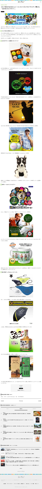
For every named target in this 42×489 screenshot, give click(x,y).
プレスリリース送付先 (17, 483)
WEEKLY (21, 408)
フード (5, 396)
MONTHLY (34, 408)
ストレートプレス (21, 471)
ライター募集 (32, 483)
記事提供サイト (23, 483)
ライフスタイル (20, 396)
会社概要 (4, 483)
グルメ (2, 396)
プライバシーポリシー (10, 483)
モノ (16, 396)
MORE (21, 468)
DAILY (8, 408)
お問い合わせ (27, 483)
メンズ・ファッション (11, 396)
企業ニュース (37, 483)
